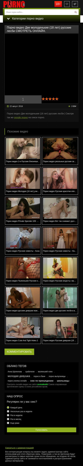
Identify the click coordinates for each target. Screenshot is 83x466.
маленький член (45, 372)
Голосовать (42, 430)
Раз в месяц (15, 419)
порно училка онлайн (17, 381)
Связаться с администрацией (19, 448)
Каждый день (16, 407)
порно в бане (39, 376)
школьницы (63, 381)
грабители (29, 372)
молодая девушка (19, 376)
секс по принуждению (41, 381)
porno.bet (19, 4)
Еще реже (15, 423)
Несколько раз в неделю (21, 411)
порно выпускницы (57, 376)
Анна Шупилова (15, 372)
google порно (21, 117)
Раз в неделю (16, 415)
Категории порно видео (25, 18)
